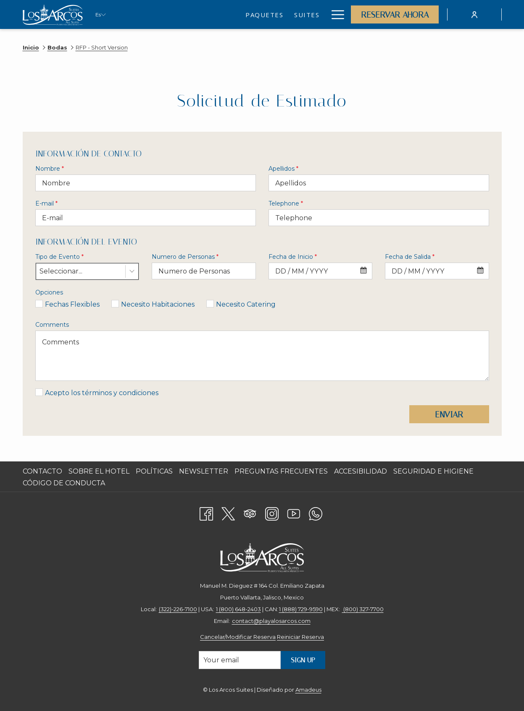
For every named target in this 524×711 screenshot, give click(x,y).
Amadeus (308, 689)
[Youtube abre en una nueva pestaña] (293, 512)
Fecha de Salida (409, 256)
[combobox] (87, 271)
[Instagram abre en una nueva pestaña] (272, 512)
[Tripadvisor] (250, 512)
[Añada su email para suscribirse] (240, 660)
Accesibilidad (360, 471)
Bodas (57, 47)
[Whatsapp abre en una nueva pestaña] (315, 512)
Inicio (31, 47)
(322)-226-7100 (178, 609)
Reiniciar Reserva (300, 636)
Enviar (449, 414)
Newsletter (203, 471)
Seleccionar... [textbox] (60, 271)
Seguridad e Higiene (433, 471)
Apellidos (283, 168)
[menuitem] (191, 14)
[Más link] (334, 14)
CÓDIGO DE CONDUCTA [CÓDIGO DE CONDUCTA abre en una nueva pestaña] (65, 483)
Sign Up (303, 660)
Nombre (49, 168)
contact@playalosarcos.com (271, 620)
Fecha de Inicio (293, 256)
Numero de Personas (185, 256)
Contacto (42, 471)
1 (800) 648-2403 (238, 609)
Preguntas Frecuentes (281, 471)
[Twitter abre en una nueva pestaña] (228, 512)
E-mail (46, 203)
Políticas (154, 471)
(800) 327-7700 (363, 609)
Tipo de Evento (59, 256)
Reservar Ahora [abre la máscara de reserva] (395, 15)
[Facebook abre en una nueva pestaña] (206, 512)
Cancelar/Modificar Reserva (238, 636)
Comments (52, 324)
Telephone (286, 203)
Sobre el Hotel (98, 471)
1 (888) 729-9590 (301, 609)
